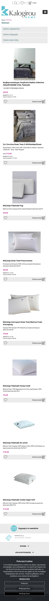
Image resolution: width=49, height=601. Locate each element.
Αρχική (3, 20)
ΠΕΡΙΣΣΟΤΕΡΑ (24, 579)
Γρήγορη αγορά (38, 101)
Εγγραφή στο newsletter (24, 528)
